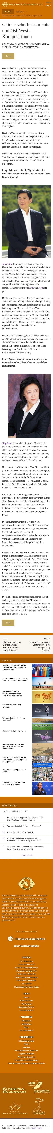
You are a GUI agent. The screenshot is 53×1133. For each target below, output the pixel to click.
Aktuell (26, 997)
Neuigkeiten (20, 11)
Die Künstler (26, 984)
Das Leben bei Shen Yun (26, 971)
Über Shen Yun (26, 1001)
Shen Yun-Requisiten (26, 1057)
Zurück (7, 11)
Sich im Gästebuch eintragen (26, 945)
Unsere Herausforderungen (26, 977)
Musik (26, 1044)
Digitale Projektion (26, 1054)
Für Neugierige (26, 1037)
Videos (26, 993)
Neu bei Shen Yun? (26, 964)
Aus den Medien (26, 1010)
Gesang (26, 1047)
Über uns (26, 957)
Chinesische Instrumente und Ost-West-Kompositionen (22, 15)
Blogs (26, 1027)
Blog (26, 811)
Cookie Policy (36, 1128)
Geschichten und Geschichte (26, 1060)
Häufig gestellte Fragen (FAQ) (26, 987)
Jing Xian (6, 443)
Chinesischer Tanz (26, 1041)
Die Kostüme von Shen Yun (26, 1050)
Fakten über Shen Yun (26, 974)
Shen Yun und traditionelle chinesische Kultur (26, 1063)
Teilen (8, 56)
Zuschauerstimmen (26, 1007)
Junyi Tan (7, 264)
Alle (5, 811)
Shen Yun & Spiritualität (26, 980)
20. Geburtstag (26, 961)
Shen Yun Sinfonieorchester (26, 968)
